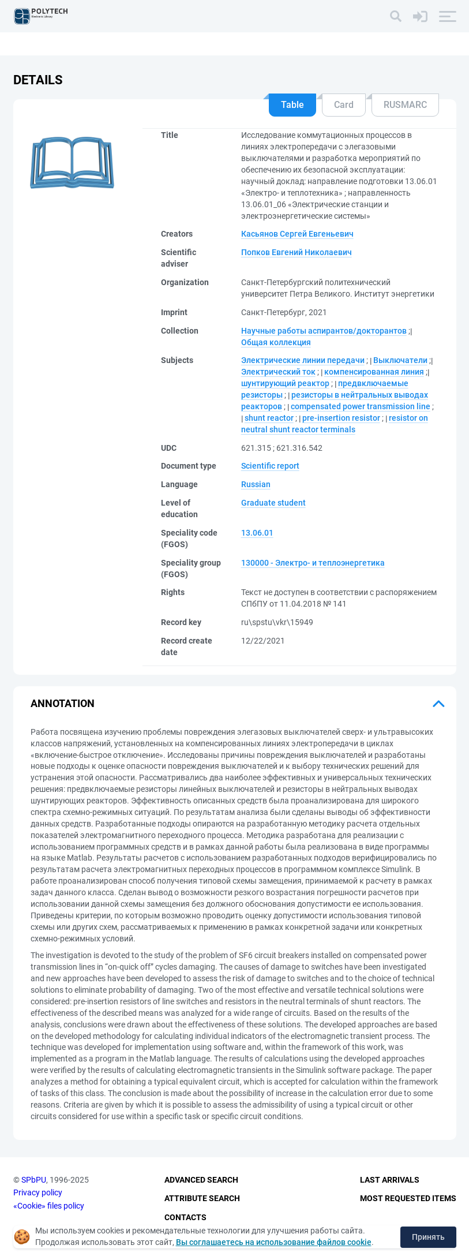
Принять (428, 1237)
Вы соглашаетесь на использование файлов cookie (274, 1242)
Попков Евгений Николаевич (296, 252)
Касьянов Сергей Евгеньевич (297, 233)
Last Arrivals (389, 1179)
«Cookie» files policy (48, 1205)
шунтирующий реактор (285, 383)
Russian (256, 484)
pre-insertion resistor (341, 418)
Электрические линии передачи (303, 360)
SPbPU (33, 1179)
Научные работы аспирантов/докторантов (324, 330)
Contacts (185, 1217)
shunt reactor (269, 418)
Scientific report (270, 465)
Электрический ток (278, 371)
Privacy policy (37, 1192)
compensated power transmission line (360, 406)
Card (344, 104)
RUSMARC (405, 104)
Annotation (63, 703)
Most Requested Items (408, 1198)
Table (292, 104)
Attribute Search (202, 1198)
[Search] (396, 16)
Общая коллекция (276, 342)
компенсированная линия (374, 371)
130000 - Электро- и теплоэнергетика (313, 562)
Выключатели (400, 360)
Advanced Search (201, 1179)
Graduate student (273, 502)
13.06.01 (257, 532)
